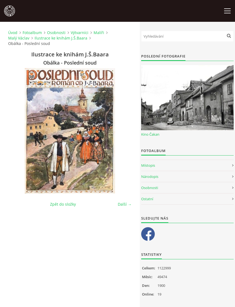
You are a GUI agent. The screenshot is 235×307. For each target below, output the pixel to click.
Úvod (12, 32)
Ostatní (147, 198)
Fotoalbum (32, 32)
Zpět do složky (63, 204)
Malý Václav (18, 38)
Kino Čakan (150, 134)
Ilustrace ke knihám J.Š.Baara (61, 38)
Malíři (99, 32)
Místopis (148, 165)
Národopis (149, 176)
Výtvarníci (79, 32)
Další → (125, 204)
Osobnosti (56, 32)
